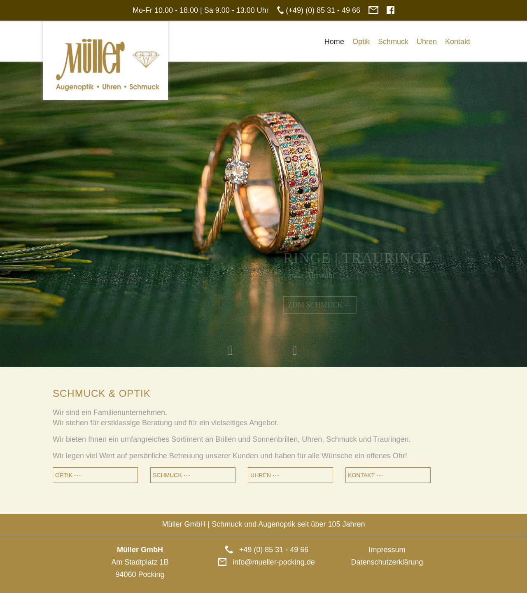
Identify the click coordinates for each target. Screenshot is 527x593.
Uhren (427, 42)
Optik (361, 42)
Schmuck (393, 42)
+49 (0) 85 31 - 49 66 (264, 550)
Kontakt (457, 42)
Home (334, 42)
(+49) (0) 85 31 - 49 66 (322, 10)
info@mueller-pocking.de (263, 562)
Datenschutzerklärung (387, 562)
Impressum (386, 550)
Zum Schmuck (320, 305)
